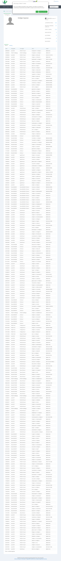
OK (37, 11)
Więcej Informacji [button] (43, 11)
